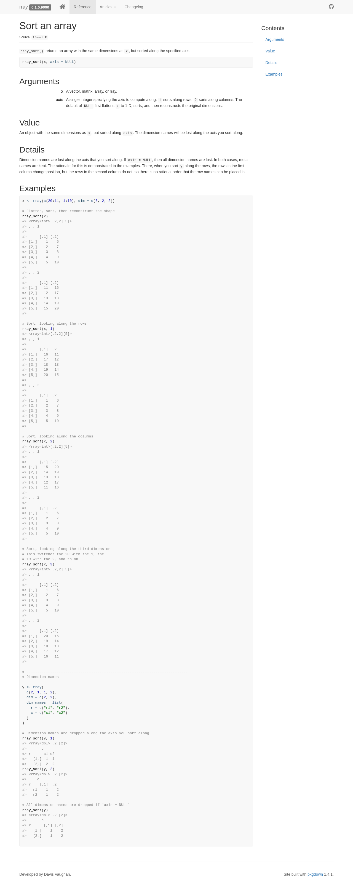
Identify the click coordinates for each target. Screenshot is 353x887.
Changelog (133, 7)
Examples (274, 74)
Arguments (275, 39)
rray (23, 7)
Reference (83, 7)
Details (271, 62)
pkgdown (315, 874)
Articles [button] (108, 7)
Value (270, 51)
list (56, 703)
